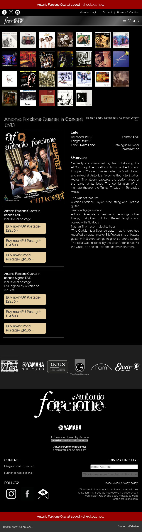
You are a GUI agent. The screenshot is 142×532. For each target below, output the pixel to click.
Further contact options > (19, 472)
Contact (107, 12)
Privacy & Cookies (128, 12)
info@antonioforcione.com (19, 466)
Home (89, 117)
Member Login (88, 12)
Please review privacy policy (121, 483)
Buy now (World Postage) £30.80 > (19, 257)
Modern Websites (128, 526)
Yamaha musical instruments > (69, 440)
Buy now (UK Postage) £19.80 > (23, 228)
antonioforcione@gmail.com (69, 449)
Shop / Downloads (106, 117)
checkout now (93, 4)
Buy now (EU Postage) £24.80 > (23, 243)
